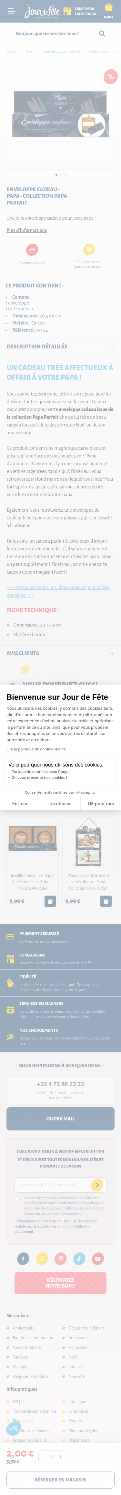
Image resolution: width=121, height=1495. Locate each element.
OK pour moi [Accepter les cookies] (101, 804)
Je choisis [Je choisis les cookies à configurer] (60, 804)
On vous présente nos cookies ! (39, 777)
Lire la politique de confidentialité (36, 749)
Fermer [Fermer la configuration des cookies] (20, 804)
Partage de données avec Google (41, 771)
